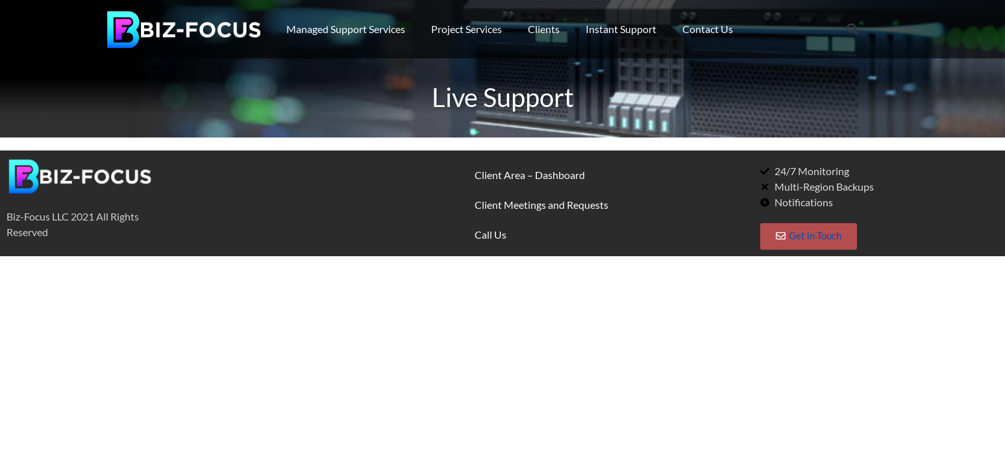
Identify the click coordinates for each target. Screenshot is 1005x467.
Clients (544, 29)
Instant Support (621, 29)
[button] (852, 29)
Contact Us (707, 29)
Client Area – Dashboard (530, 175)
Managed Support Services (345, 29)
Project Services (466, 29)
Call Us (490, 234)
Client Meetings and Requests (541, 204)
